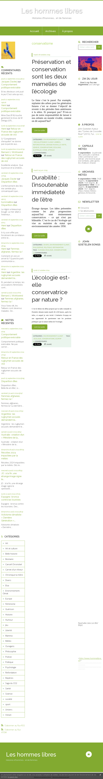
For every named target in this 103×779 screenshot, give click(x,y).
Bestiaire (9, 559)
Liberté (8, 630)
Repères (9, 678)
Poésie (8, 656)
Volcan (8, 714)
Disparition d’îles (9, 181)
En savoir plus (13, 777)
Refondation (11, 672)
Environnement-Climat (11, 592)
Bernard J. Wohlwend (12, 152)
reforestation (39, 145)
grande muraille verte (56, 145)
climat (51, 142)
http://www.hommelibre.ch (90, 659)
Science (8, 693)
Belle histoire (11, 553)
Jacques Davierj (9, 81)
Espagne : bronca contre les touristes (11, 498)
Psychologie (10, 667)
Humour (9, 619)
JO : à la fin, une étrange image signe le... (11, 476)
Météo (8, 641)
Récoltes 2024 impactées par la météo (9, 455)
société (8, 699)
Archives (50, 31)
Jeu (6, 625)
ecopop (58, 339)
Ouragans (9, 646)
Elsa (7, 585)
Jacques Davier (9, 178)
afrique (51, 150)
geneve (36, 147)
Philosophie (10, 651)
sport (7, 704)
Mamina (8, 635)
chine (44, 150)
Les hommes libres (51, 11)
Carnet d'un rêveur (14, 569)
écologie (57, 147)
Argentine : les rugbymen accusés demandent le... (12, 275)
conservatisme (46, 147)
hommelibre (7, 202)
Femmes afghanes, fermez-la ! (12, 250)
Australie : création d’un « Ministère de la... (12, 436)
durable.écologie (45, 250)
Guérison (9, 609)
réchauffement (40, 142)
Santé (8, 688)
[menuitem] (34, 31)
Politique (9, 662)
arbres (57, 142)
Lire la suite (39, 130)
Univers (8, 709)
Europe (8, 598)
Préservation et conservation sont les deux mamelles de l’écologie (51, 76)
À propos (67, 31)
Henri (3, 105)
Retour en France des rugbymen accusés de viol (12, 131)
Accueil (34, 31)
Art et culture (11, 548)
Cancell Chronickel (13, 564)
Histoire (8, 614)
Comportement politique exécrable (10, 86)
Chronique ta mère (14, 574)
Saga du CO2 (11, 683)
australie (37, 150)
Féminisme (10, 604)
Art (6, 543)
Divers (8, 580)
